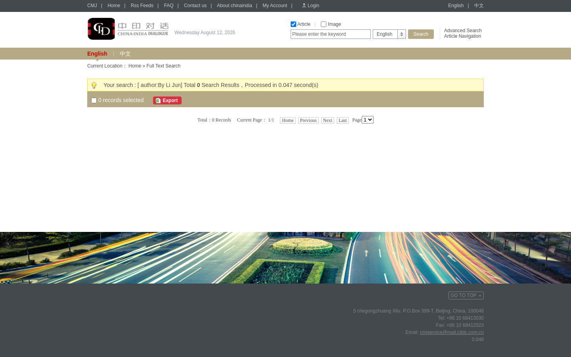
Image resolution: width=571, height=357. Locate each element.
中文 (479, 5)
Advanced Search (463, 30)
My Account (275, 5)
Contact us (195, 5)
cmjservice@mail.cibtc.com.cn (452, 332)
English (456, 5)
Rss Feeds (142, 5)
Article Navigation (462, 36)
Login (313, 5)
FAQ (168, 5)
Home (113, 5)
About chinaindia (234, 5)
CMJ (92, 5)
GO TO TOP (463, 295)
